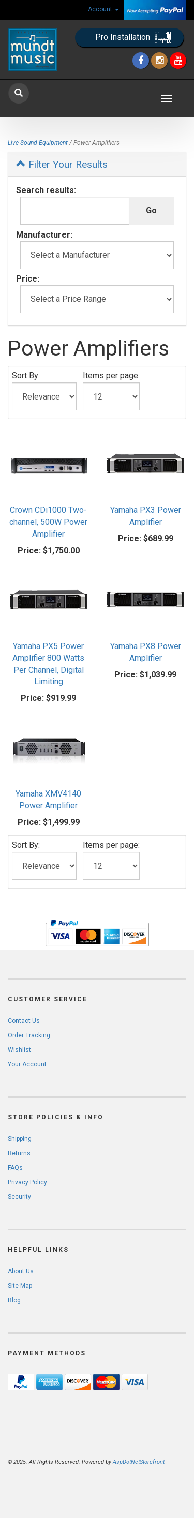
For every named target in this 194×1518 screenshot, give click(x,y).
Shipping (20, 1138)
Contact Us (24, 1020)
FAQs (15, 1167)
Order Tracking (29, 1035)
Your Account (27, 1064)
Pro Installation (133, 37)
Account (103, 9)
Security (19, 1196)
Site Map (20, 1285)
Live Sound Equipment (38, 142)
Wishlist (19, 1049)
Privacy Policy (27, 1182)
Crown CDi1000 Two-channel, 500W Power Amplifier (48, 522)
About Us (21, 1271)
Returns (19, 1153)
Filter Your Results (62, 164)
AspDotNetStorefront (139, 1461)
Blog (14, 1300)
